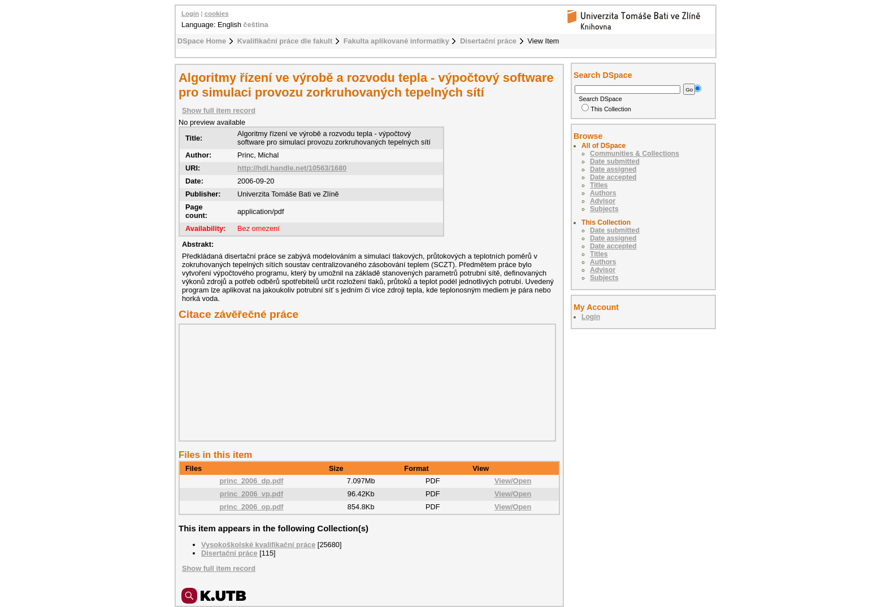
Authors (603, 193)
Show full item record (218, 110)
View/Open (512, 481)
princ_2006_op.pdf (251, 507)
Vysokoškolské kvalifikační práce (258, 544)
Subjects (604, 209)
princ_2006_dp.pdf (251, 481)
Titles (599, 185)
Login (190, 13)
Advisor (602, 201)
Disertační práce (488, 41)
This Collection (606, 109)
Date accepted (613, 177)
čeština (256, 24)
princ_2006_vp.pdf (251, 494)
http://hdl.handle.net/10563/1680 (291, 168)
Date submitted (615, 161)
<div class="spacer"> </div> (364, 382)
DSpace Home (201, 41)
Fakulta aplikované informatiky (396, 41)
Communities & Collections (634, 154)
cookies (217, 13)
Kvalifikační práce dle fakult (285, 41)
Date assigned (613, 169)
